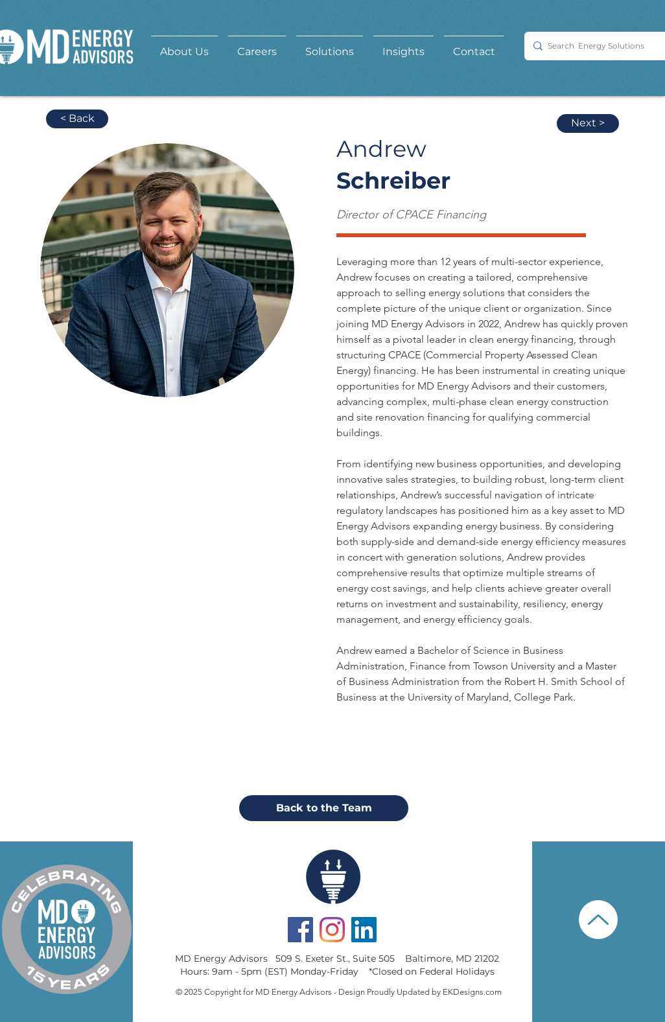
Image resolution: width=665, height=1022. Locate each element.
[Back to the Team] (323, 808)
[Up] (598, 919)
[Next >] (588, 123)
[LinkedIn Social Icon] (364, 929)
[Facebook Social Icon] (300, 929)
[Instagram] (332, 929)
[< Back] (77, 119)
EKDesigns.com (472, 992)
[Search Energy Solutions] (599, 46)
